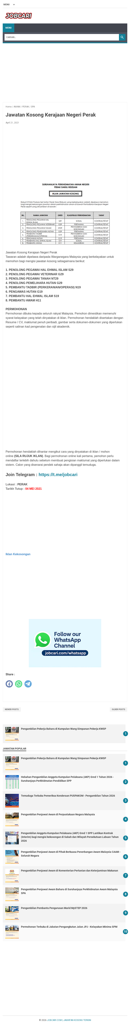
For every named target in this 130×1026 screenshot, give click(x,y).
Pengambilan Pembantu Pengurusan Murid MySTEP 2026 (54, 908)
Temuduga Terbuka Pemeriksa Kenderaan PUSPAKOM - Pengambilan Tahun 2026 (68, 795)
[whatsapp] (18, 684)
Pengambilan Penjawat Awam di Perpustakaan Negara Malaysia (58, 814)
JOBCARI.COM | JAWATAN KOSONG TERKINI (69, 1020)
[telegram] (28, 684)
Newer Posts (12, 709)
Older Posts (118, 709)
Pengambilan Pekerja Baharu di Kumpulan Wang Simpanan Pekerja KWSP (63, 728)
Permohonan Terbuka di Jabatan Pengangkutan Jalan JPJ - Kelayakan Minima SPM (69, 926)
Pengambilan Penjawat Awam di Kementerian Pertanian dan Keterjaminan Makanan (69, 870)
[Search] (62, 37)
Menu (8, 28)
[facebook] (9, 684)
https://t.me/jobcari (58, 474)
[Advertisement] (65, 72)
